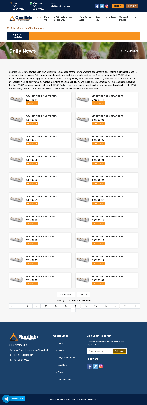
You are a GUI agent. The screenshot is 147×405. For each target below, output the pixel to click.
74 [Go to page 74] (134, 306)
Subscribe (119, 351)
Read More (32, 103)
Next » (83, 294)
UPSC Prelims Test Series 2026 (63, 18)
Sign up (132, 6)
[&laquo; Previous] (12, 306)
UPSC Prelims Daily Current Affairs (49, 88)
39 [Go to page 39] (96, 306)
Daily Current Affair (85, 18)
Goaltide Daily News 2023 (41, 96)
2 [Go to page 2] (28, 306)
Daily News (98, 18)
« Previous (65, 294)
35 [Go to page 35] (56, 306)
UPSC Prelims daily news (65, 85)
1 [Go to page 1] (19, 306)
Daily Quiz (46, 18)
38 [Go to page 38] (86, 306)
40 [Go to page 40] (106, 306)
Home (38, 17)
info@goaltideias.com (23, 355)
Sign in (118, 6)
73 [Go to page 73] (124, 306)
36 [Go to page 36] (66, 306)
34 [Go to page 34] (46, 306)
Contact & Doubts (123, 18)
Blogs (60, 372)
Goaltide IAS (15, 72)
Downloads (111, 17)
